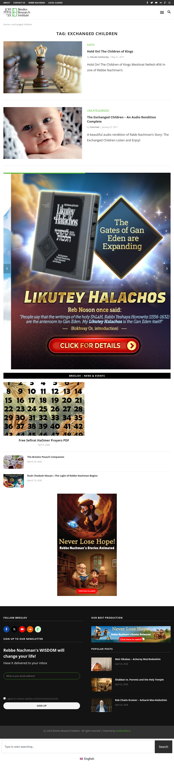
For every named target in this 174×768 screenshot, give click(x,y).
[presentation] (29, 687)
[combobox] (77, 746)
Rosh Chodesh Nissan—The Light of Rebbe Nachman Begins (62, 475)
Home (6, 24)
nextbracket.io (123, 730)
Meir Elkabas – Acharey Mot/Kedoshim (138, 659)
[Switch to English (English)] (87, 758)
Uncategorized (98, 111)
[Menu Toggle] (162, 12)
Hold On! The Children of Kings (110, 51)
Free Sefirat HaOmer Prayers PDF (44, 440)
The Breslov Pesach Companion (45, 457)
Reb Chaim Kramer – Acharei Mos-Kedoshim (141, 700)
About (6, 2)
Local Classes (55, 2)
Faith (90, 45)
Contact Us (19, 2)
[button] (7, 268)
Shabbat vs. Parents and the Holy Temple (139, 679)
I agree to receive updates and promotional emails (32, 698)
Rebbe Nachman (37, 2)
